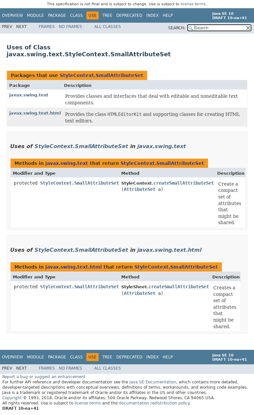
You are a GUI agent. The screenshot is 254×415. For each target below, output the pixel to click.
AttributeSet (139, 189)
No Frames (70, 26)
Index (152, 15)
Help (168, 15)
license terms (193, 4)
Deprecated (129, 15)
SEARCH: (176, 28)
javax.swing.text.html (35, 113)
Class (76, 15)
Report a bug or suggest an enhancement (43, 377)
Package (57, 15)
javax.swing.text (28, 94)
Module (35, 15)
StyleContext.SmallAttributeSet (101, 75)
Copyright (12, 398)
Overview (12, 15)
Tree (107, 15)
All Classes (107, 26)
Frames (47, 26)
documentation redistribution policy (154, 403)
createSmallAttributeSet (183, 183)
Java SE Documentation (152, 382)
